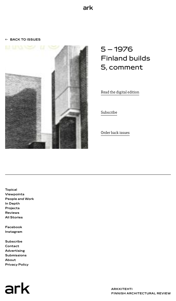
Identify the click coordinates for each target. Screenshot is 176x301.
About (10, 260)
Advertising (15, 251)
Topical (11, 189)
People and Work (19, 199)
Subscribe (109, 113)
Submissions (16, 255)
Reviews (12, 213)
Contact (12, 246)
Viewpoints (14, 194)
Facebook (13, 227)
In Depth (12, 203)
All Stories (14, 217)
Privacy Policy (17, 264)
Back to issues (25, 39)
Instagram (13, 232)
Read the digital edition (120, 92)
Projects (12, 208)
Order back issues (115, 133)
